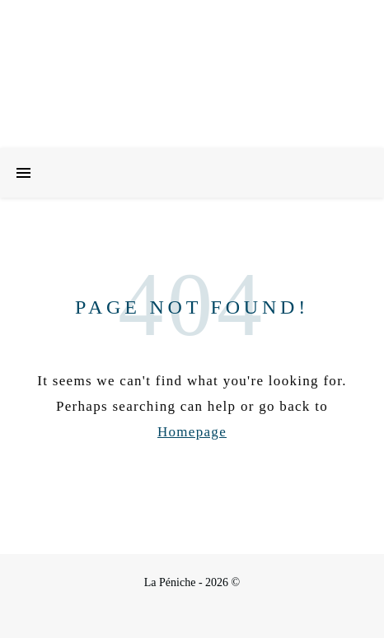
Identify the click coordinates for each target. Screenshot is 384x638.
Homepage (192, 432)
